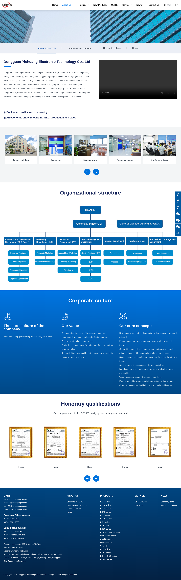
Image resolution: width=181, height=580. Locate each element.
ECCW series (106, 519)
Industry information (169, 505)
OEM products (106, 542)
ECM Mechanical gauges (110, 532)
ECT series (105, 525)
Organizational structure (79, 48)
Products (83, 5)
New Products (100, 5)
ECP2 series (105, 505)
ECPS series (105, 512)
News (140, 5)
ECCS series (105, 529)
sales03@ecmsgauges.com (15, 506)
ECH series (105, 522)
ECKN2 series (106, 559)
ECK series (105, 549)
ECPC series (105, 508)
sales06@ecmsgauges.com (15, 509)
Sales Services (141, 502)
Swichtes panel (106, 539)
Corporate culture (112, 48)
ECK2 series (105, 553)
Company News (167, 502)
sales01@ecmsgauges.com (15, 499)
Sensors (103, 546)
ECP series (105, 502)
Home (55, 5)
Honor (135, 48)
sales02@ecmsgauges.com (15, 503)
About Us (68, 5)
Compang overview (46, 48)
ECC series (105, 515)
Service (127, 5)
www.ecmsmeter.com (19, 551)
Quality (114, 5)
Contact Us (154, 5)
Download (139, 505)
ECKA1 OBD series (108, 556)
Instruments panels (108, 536)
